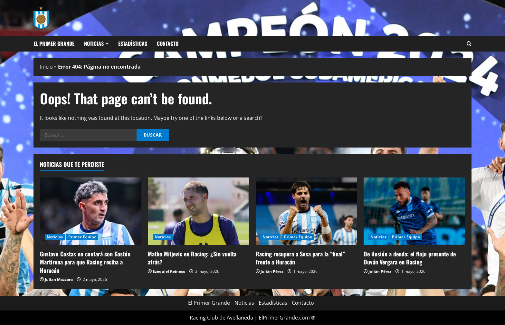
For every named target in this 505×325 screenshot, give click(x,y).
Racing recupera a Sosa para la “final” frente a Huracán (300, 258)
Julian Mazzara (59, 279)
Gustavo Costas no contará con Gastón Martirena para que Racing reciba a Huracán (85, 262)
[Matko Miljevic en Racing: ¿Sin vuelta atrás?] (198, 211)
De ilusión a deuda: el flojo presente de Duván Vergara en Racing (410, 258)
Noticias (94, 43)
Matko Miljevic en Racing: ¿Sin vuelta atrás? (192, 258)
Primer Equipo (82, 237)
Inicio (46, 66)
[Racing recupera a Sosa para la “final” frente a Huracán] (306, 211)
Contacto (167, 43)
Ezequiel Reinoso (169, 271)
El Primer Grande (53, 43)
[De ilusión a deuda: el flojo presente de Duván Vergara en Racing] (414, 211)
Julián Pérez (272, 271)
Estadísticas (132, 43)
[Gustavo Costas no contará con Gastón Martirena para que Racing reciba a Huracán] (90, 211)
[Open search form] (469, 43)
